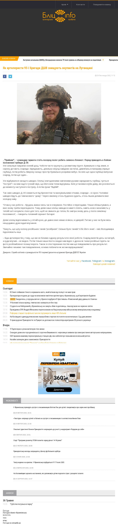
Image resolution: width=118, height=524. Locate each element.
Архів (64, 4)
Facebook (86, 260)
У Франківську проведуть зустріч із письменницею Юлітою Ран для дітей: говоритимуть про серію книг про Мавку (54, 407)
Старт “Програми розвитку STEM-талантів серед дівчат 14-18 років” (37, 440)
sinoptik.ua (16, 523)
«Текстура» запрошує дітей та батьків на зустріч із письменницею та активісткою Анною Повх (47, 418)
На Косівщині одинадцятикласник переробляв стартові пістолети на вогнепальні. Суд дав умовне (51, 317)
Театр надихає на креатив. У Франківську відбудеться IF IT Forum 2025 (38, 462)
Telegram (96, 260)
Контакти (80, 4)
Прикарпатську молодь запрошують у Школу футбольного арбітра (36, 451)
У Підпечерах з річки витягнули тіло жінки (27, 329)
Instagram (110, 260)
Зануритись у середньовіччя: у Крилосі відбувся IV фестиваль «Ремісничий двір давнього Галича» (53, 299)
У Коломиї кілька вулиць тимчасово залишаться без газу (33, 303)
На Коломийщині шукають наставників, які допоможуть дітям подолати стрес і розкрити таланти (48, 473)
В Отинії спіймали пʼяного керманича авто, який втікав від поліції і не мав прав (42, 292)
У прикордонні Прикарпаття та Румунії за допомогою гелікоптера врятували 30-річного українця (50, 320)
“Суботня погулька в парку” (21, 504)
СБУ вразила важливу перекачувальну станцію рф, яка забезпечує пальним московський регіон (50, 336)
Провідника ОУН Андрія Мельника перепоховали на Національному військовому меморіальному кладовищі (55, 310)
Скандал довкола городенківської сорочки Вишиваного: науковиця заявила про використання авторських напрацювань (61, 332)
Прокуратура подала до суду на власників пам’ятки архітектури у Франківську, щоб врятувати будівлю (53, 296)
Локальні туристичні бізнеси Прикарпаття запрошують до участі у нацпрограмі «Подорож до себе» (48, 429)
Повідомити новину (102, 4)
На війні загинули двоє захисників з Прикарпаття (30, 339)
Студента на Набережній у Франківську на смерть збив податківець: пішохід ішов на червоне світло (51, 306)
